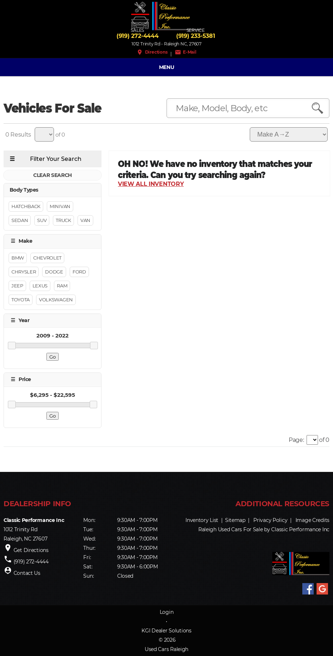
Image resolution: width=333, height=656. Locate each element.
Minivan (60, 206)
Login (167, 612)
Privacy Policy (270, 520)
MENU (166, 67)
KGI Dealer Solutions (166, 630)
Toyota (20, 299)
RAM (62, 285)
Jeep (17, 285)
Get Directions (31, 550)
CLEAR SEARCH (52, 175)
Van (85, 220)
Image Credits (312, 520)
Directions (151, 52)
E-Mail (186, 52)
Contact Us (27, 573)
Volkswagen (56, 299)
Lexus (40, 285)
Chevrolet (47, 258)
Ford (79, 272)
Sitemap (235, 520)
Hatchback (25, 206)
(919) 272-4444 (137, 36)
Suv (41, 220)
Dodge (54, 272)
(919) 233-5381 (195, 36)
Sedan (19, 220)
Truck (63, 220)
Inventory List (201, 520)
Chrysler (23, 272)
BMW (17, 258)
